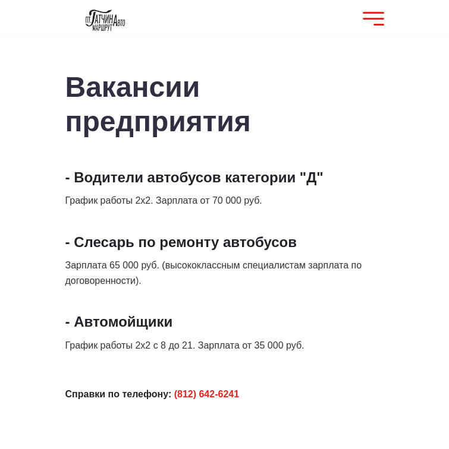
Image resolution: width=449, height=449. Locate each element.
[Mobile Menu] (370, 20)
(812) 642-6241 (206, 394)
